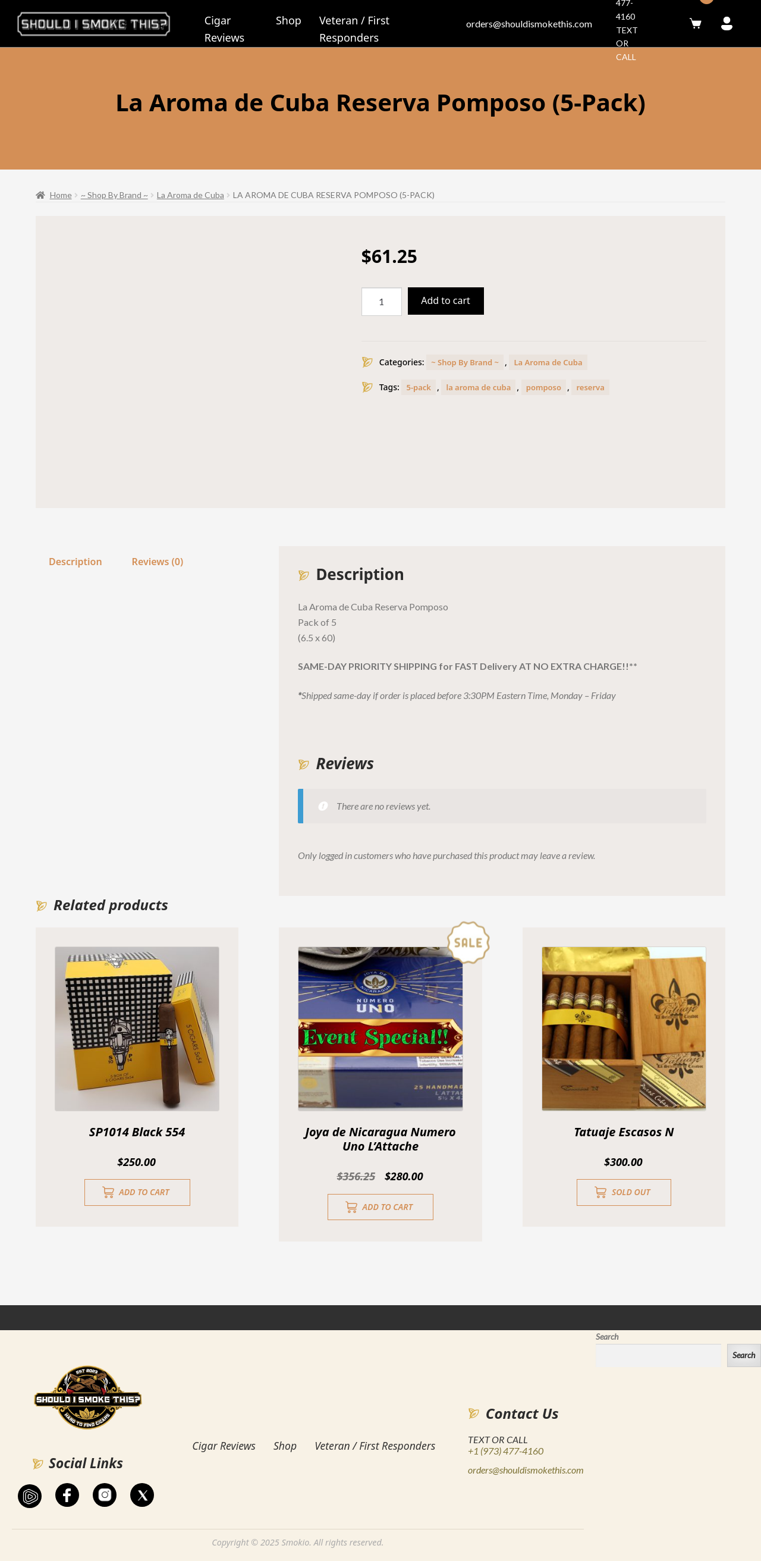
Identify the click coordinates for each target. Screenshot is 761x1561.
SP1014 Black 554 (137, 1132)
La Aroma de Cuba (190, 195)
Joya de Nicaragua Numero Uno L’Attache (380, 1139)
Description (75, 561)
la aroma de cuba (478, 387)
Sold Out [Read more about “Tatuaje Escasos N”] (631, 1192)
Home (61, 195)
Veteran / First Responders (375, 1445)
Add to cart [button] (144, 1192)
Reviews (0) (158, 561)
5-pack (418, 387)
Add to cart (445, 300)
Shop (288, 20)
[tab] (75, 562)
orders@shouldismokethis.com (529, 23)
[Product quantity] (381, 301)
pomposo (543, 387)
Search (607, 1336)
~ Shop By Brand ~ (114, 195)
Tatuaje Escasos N (624, 1132)
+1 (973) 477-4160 (505, 1450)
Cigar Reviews (224, 1445)
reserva (590, 387)
